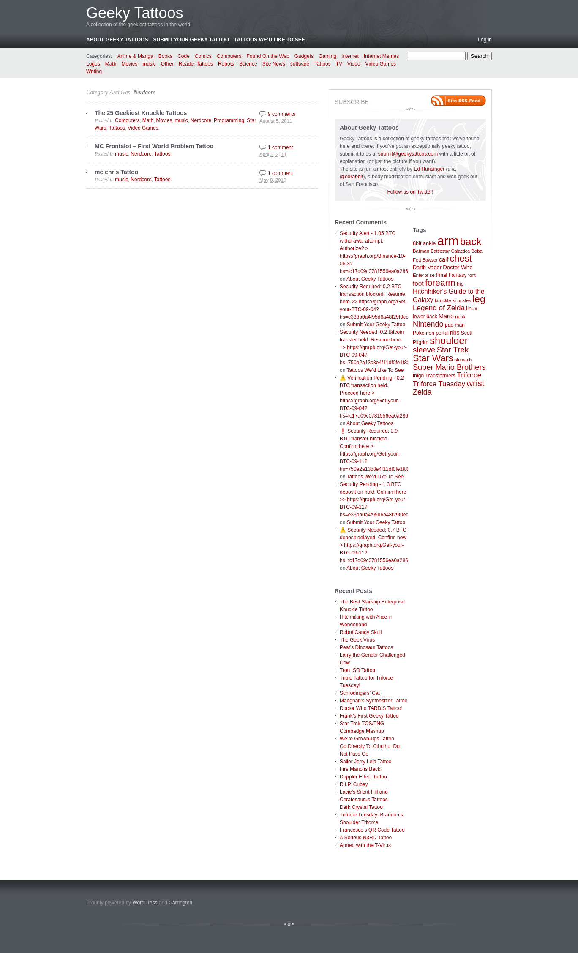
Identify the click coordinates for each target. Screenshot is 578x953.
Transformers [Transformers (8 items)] (440, 376)
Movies (129, 64)
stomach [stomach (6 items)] (463, 359)
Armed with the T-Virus (365, 845)
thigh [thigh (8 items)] (418, 376)
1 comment (280, 147)
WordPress (144, 903)
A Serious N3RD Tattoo (366, 838)
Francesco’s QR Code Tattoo (372, 830)
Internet (350, 56)
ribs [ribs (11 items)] (454, 332)
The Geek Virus (357, 640)
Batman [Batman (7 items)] (421, 251)
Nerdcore (144, 92)
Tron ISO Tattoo (357, 670)
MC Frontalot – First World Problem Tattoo (154, 146)
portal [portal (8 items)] (442, 333)
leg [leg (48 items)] (478, 299)
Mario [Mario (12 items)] (446, 316)
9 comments (281, 114)
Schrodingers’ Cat (360, 693)
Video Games (380, 64)
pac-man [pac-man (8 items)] (455, 325)
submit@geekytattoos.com (408, 154)
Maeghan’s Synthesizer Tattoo (373, 701)
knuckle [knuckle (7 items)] (443, 300)
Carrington (180, 903)
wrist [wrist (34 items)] (475, 383)
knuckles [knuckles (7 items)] (462, 300)
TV (339, 64)
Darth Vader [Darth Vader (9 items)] (427, 267)
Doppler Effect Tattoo (363, 777)
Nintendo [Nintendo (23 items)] (428, 324)
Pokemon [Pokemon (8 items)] (423, 333)
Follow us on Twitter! (410, 192)
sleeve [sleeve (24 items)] (424, 349)
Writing (94, 71)
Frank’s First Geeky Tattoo (369, 716)
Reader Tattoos (196, 64)
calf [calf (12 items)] (443, 259)
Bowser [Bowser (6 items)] (430, 259)
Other (167, 64)
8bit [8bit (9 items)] (417, 243)
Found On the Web (268, 56)
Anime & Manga (135, 56)
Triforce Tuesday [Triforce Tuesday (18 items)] (439, 384)
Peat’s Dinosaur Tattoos (366, 647)
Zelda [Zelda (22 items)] (422, 392)
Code (183, 56)
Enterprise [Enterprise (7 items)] (424, 275)
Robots (226, 64)
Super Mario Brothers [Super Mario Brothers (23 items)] (449, 367)
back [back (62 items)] (471, 241)
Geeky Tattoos (134, 13)
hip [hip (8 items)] (460, 284)
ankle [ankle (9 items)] (429, 243)
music (148, 64)
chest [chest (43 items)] (461, 258)
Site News (273, 64)
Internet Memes (381, 56)
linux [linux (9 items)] (471, 308)
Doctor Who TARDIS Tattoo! (371, 708)
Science (248, 64)
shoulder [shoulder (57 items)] (449, 340)
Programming (229, 120)
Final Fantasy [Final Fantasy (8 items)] (451, 275)
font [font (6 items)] (472, 275)
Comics (203, 56)
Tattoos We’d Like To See (269, 40)
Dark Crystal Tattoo (361, 807)
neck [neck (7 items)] (460, 316)
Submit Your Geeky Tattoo (191, 40)
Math (111, 64)
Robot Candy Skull (361, 632)
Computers (229, 56)
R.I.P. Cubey (354, 784)
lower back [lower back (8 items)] (425, 316)
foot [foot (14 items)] (418, 283)
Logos (93, 64)
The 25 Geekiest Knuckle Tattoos (141, 112)
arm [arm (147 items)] (448, 241)
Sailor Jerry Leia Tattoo (366, 762)
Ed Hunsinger (429, 169)
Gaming (327, 56)
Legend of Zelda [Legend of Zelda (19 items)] (439, 308)
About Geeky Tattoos (117, 40)
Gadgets (304, 56)
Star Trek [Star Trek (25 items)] (453, 349)
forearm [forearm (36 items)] (440, 282)
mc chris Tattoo (116, 172)
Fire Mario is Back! (361, 769)
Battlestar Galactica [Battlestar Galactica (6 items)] (450, 251)
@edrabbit (351, 177)
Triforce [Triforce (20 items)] (469, 375)
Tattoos (322, 64)
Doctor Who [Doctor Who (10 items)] (457, 267)
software (299, 64)
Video (353, 64)
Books (165, 56)
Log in (485, 40)
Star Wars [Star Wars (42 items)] (433, 358)
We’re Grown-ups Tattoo (367, 739)
